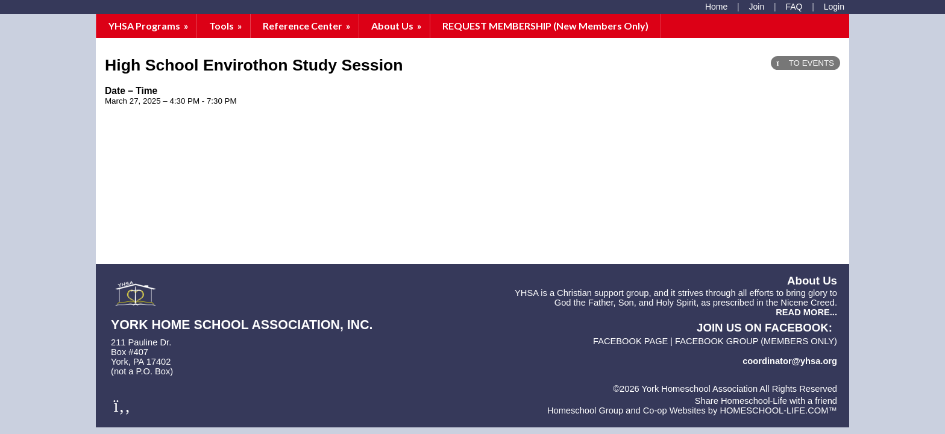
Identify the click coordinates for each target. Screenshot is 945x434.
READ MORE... (806, 312)
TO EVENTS (805, 63)
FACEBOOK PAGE (630, 341)
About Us (397, 25)
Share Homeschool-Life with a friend (766, 401)
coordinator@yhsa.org (789, 361)
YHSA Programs (149, 25)
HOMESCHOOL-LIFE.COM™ (778, 410)
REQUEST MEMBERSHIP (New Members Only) (545, 25)
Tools (226, 25)
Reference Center (308, 25)
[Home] (716, 6)
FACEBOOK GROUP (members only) (756, 341)
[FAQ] (793, 6)
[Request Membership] (757, 6)
